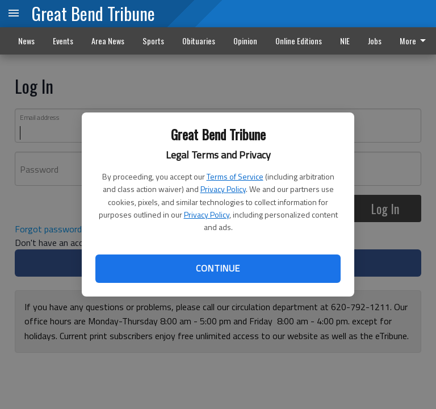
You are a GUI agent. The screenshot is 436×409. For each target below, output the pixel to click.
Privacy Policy (223, 189)
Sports (153, 41)
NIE (345, 41)
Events (63, 41)
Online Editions (298, 41)
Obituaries (198, 41)
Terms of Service (235, 176)
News (26, 41)
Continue (218, 268)
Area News (107, 41)
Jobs (375, 41)
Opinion (245, 41)
